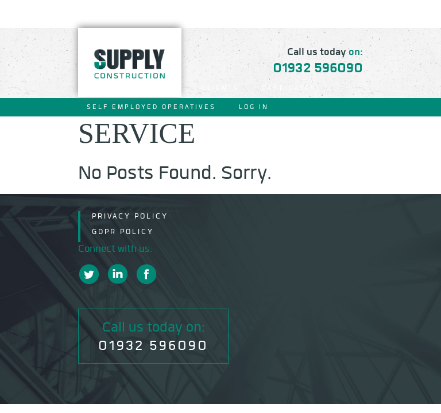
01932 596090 (318, 68)
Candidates (289, 88)
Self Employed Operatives (151, 107)
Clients (220, 88)
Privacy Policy (130, 216)
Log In (254, 107)
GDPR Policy (123, 231)
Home (99, 88)
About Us (156, 88)
